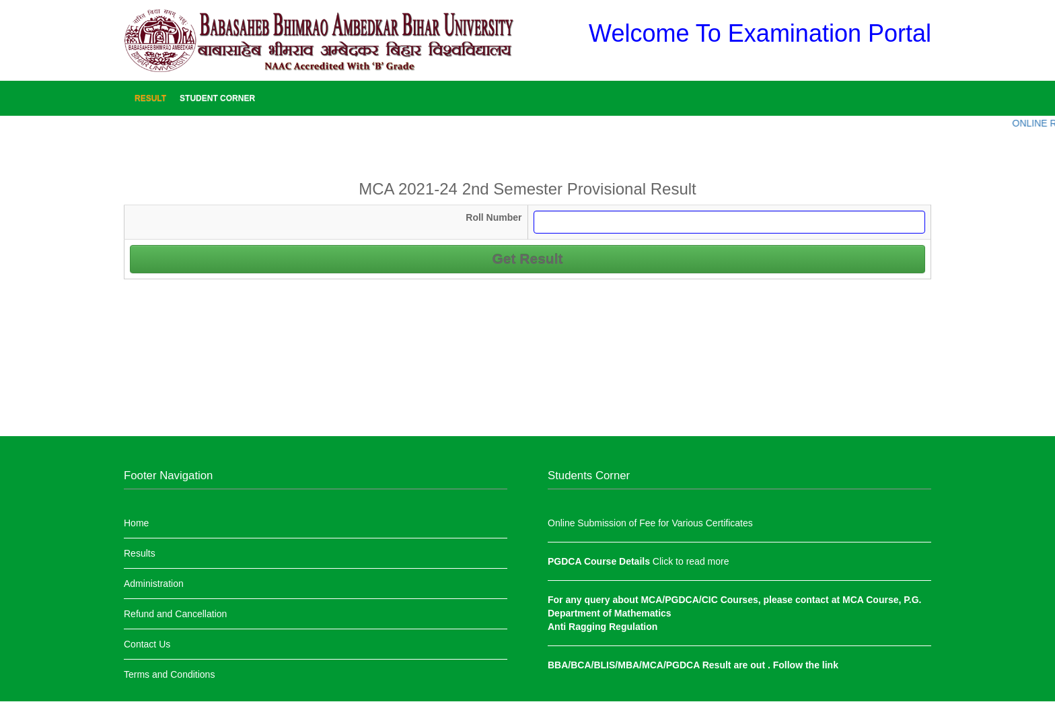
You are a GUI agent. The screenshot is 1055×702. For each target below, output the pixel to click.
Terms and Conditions (169, 674)
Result (150, 98)
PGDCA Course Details (600, 561)
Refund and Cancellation (175, 613)
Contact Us (147, 644)
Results (139, 553)
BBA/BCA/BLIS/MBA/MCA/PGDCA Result (640, 665)
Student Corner (217, 98)
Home (136, 523)
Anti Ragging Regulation (602, 626)
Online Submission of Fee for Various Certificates (650, 523)
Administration (154, 583)
